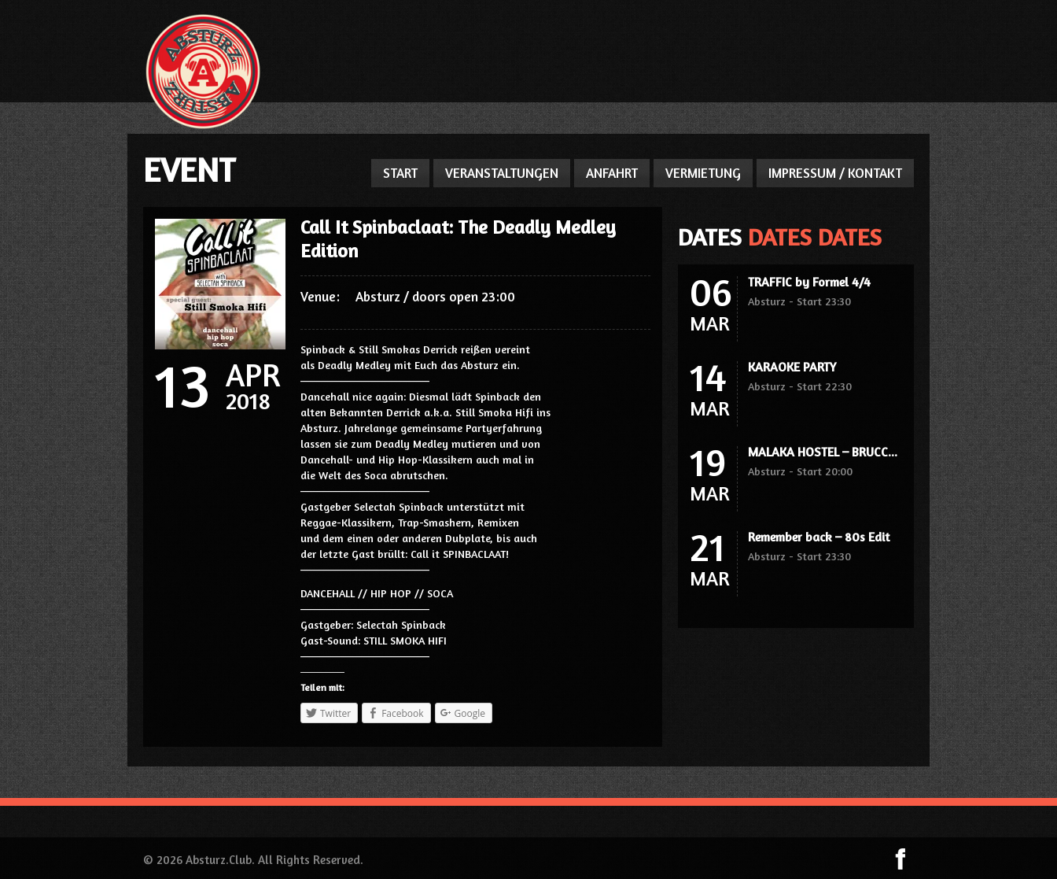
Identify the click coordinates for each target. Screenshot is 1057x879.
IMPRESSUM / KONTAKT (835, 172)
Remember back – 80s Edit (818, 537)
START (400, 172)
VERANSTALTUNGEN (501, 172)
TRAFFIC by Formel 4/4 (809, 282)
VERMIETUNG (703, 172)
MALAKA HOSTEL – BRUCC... (822, 452)
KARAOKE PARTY (792, 367)
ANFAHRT (612, 172)
